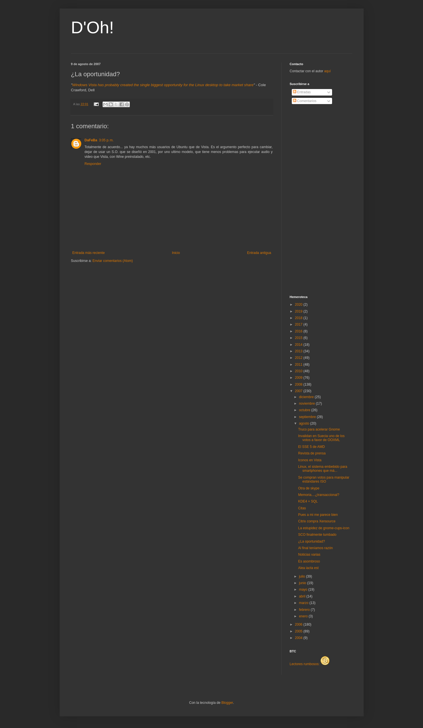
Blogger (227, 703)
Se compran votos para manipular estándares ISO (323, 479)
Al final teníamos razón (315, 548)
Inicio (176, 253)
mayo (303, 590)
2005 (299, 631)
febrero (305, 610)
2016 (299, 331)
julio (302, 576)
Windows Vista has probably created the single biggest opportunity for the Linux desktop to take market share (162, 85)
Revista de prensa (312, 453)
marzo (304, 603)
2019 (299, 311)
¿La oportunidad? (311, 541)
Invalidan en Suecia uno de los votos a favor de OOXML (321, 438)
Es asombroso (309, 561)
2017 (299, 324)
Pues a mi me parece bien (317, 515)
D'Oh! (92, 27)
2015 (299, 338)
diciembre (306, 397)
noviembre (307, 404)
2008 (299, 384)
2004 (299, 638)
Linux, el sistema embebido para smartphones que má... (322, 469)
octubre (305, 410)
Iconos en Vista (309, 460)
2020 (299, 305)
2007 (299, 391)
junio (303, 583)
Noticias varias (309, 555)
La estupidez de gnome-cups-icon (323, 528)
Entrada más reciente (88, 253)
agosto (304, 423)
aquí (327, 71)
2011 (299, 365)
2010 (299, 371)
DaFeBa (91, 140)
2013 (299, 351)
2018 (299, 318)
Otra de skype (308, 488)
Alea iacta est (308, 568)
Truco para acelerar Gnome (319, 429)
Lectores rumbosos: (310, 664)
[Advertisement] (312, 200)
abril (302, 596)
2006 (299, 624)
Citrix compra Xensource (316, 521)
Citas (302, 508)
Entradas (302, 92)
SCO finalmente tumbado (317, 535)
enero (304, 616)
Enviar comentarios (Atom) (113, 261)
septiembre (308, 417)
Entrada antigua (259, 253)
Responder (93, 164)
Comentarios (304, 101)
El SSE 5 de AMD (311, 447)
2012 (299, 358)
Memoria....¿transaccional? (318, 495)
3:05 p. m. (106, 140)
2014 (299, 345)
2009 (299, 378)
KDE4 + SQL (308, 501)
